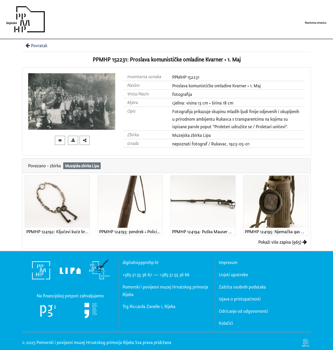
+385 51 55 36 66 (174, 275)
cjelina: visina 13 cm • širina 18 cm (202, 103)
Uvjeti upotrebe (233, 275)
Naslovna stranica (315, 22)
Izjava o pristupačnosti (240, 299)
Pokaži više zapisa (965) (282, 242)
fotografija (182, 94)
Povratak (35, 45)
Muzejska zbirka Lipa (191, 135)
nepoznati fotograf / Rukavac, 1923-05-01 (210, 144)
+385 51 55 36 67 (137, 275)
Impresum (228, 262)
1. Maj (255, 86)
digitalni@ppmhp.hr (141, 262)
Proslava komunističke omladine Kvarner (209, 86)
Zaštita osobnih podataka (242, 287)
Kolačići (226, 323)
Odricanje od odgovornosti (243, 311)
